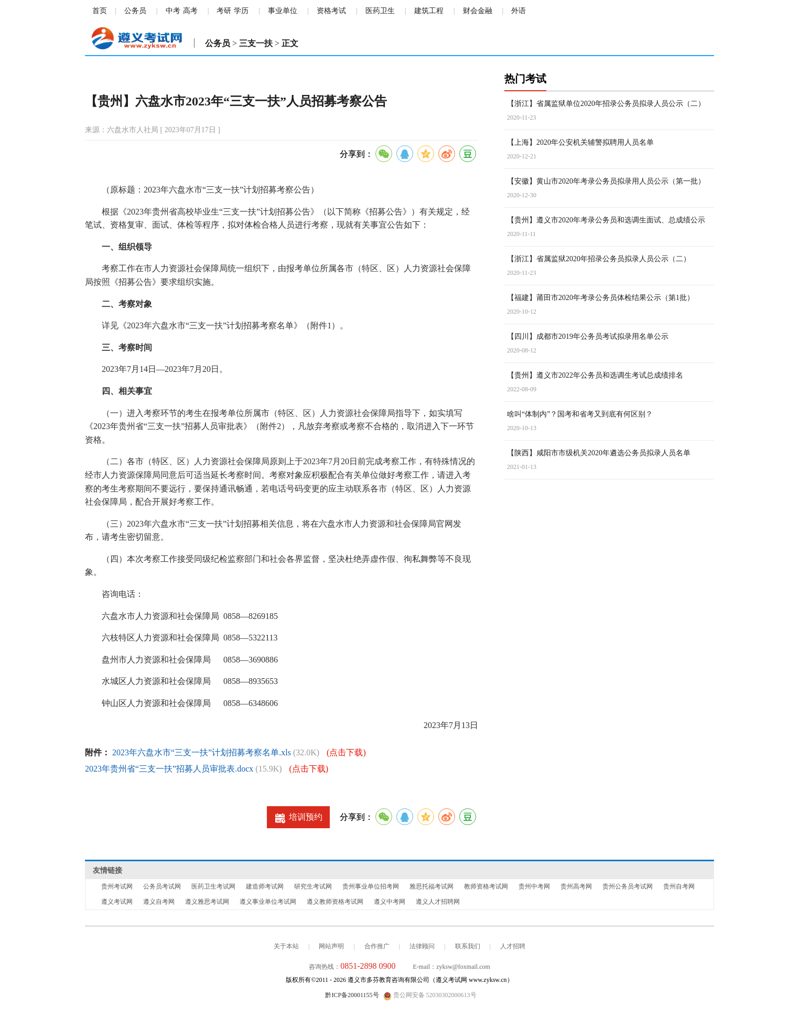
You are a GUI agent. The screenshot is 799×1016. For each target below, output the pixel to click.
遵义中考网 (389, 901)
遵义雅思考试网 (207, 901)
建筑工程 (429, 11)
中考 (173, 11)
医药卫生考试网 (213, 886)
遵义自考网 (159, 901)
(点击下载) (346, 752)
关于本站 (286, 946)
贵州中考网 (534, 886)
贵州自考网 (679, 886)
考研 (224, 11)
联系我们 (467, 946)
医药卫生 (380, 11)
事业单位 (282, 11)
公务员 (135, 11)
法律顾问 (422, 946)
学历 (241, 11)
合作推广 (377, 946)
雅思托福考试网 (431, 886)
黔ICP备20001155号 (352, 995)
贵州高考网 (576, 886)
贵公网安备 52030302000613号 (430, 995)
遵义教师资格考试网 (335, 901)
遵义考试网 (117, 901)
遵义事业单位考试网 (268, 901)
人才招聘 (512, 946)
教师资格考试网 (486, 886)
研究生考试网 (313, 886)
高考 (190, 11)
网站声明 (331, 946)
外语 (518, 11)
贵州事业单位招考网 (370, 886)
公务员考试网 (162, 886)
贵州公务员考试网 (627, 886)
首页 (99, 11)
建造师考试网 (265, 886)
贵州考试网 (117, 886)
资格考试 (331, 11)
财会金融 (477, 11)
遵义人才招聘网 (438, 901)
